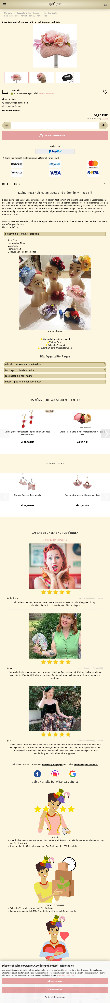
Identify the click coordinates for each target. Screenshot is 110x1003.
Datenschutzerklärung (65, 975)
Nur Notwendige (55, 990)
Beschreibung (12, 184)
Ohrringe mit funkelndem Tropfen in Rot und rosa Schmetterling (27, 433)
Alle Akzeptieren (55, 981)
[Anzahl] (55, 125)
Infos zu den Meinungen (55, 540)
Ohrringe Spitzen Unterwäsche (27, 495)
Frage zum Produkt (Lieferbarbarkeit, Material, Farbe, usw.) (32, 158)
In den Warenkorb (52, 135)
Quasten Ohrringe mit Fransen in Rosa (82, 495)
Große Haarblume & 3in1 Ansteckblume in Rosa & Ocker (82, 433)
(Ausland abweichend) (47, 94)
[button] (6, 125)
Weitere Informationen (55, 997)
